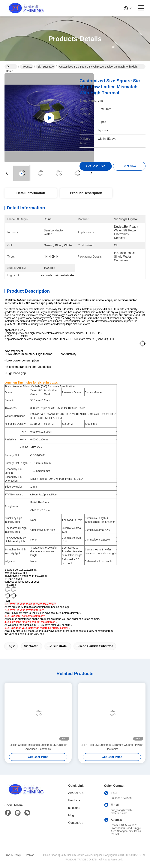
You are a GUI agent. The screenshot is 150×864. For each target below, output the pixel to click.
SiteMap (29, 855)
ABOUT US (76, 792)
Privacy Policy (12, 855)
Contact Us (75, 822)
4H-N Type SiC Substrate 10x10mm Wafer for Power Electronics (112, 746)
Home (9, 67)
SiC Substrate (46, 66)
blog (71, 815)
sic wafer (31, 646)
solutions (74, 807)
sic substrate (57, 646)
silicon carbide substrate (94, 646)
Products (27, 66)
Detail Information (30, 193)
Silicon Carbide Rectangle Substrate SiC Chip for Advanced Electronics (38, 746)
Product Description (86, 193)
